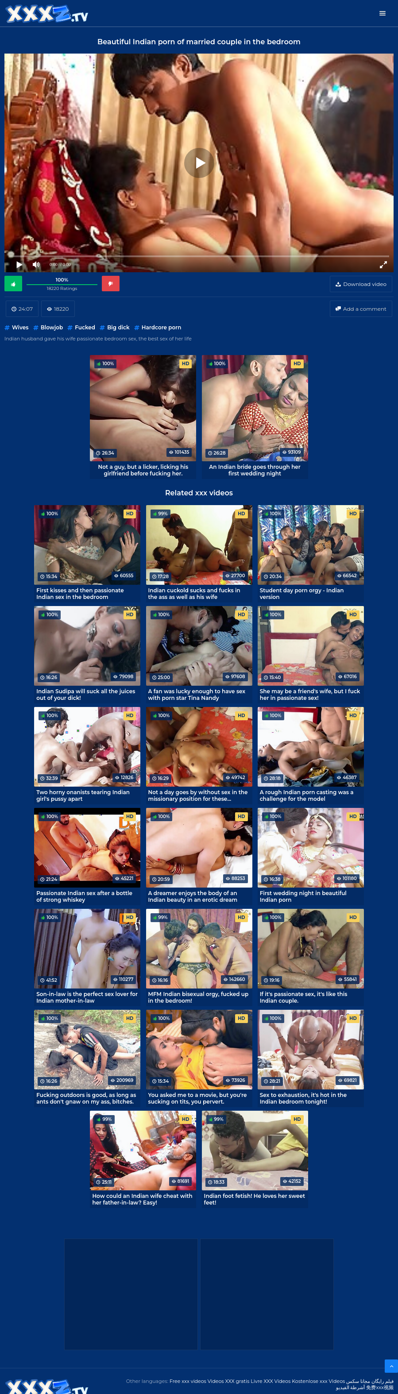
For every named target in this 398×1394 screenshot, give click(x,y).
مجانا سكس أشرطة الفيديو (353, 1384)
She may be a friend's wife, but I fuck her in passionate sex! (310, 694)
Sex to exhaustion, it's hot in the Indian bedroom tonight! (303, 1098)
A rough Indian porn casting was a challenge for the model (307, 795)
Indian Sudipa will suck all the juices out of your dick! (85, 694)
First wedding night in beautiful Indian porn (303, 896)
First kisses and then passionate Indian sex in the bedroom (80, 593)
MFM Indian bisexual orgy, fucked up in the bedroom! (198, 997)
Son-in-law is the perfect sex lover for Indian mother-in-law (87, 997)
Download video (364, 284)
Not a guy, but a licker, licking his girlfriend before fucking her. (143, 470)
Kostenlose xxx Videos (318, 1381)
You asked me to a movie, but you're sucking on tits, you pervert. (197, 1098)
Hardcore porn (162, 327)
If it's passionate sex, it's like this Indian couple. (304, 997)
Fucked (85, 327)
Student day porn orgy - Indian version (302, 593)
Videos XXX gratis (229, 1381)
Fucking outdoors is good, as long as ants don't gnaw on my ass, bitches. (86, 1098)
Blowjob (52, 327)
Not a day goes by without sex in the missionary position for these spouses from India (198, 795)
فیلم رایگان (382, 1381)
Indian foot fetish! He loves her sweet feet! (254, 1199)
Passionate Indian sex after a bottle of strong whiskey (84, 896)
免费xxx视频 (380, 1387)
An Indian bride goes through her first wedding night (255, 470)
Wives (20, 327)
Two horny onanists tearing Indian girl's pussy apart (83, 795)
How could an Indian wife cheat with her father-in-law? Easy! (142, 1199)
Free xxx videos (188, 1381)
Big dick (118, 327)
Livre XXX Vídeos (270, 1381)
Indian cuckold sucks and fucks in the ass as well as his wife (194, 593)
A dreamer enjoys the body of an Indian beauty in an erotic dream (193, 896)
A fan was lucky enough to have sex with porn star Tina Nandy (197, 694)
